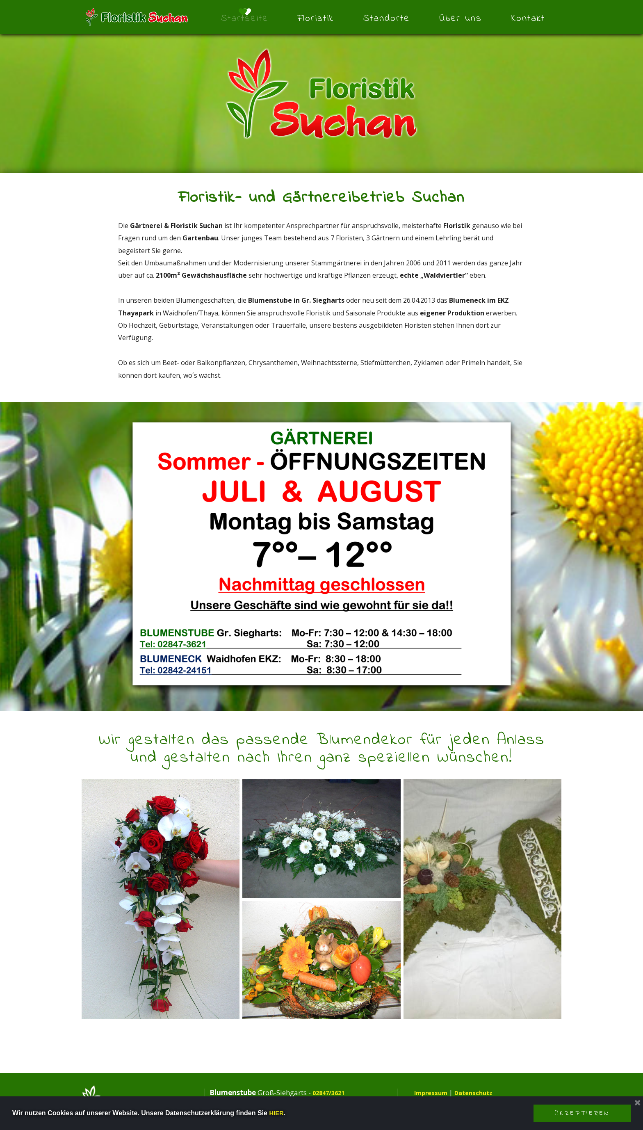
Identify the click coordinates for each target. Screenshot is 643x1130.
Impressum (433, 1092)
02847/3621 (332, 1092)
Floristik (316, 18)
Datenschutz (482, 1092)
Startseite (244, 18)
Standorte (386, 18)
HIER (277, 1112)
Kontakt (528, 18)
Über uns (460, 18)
